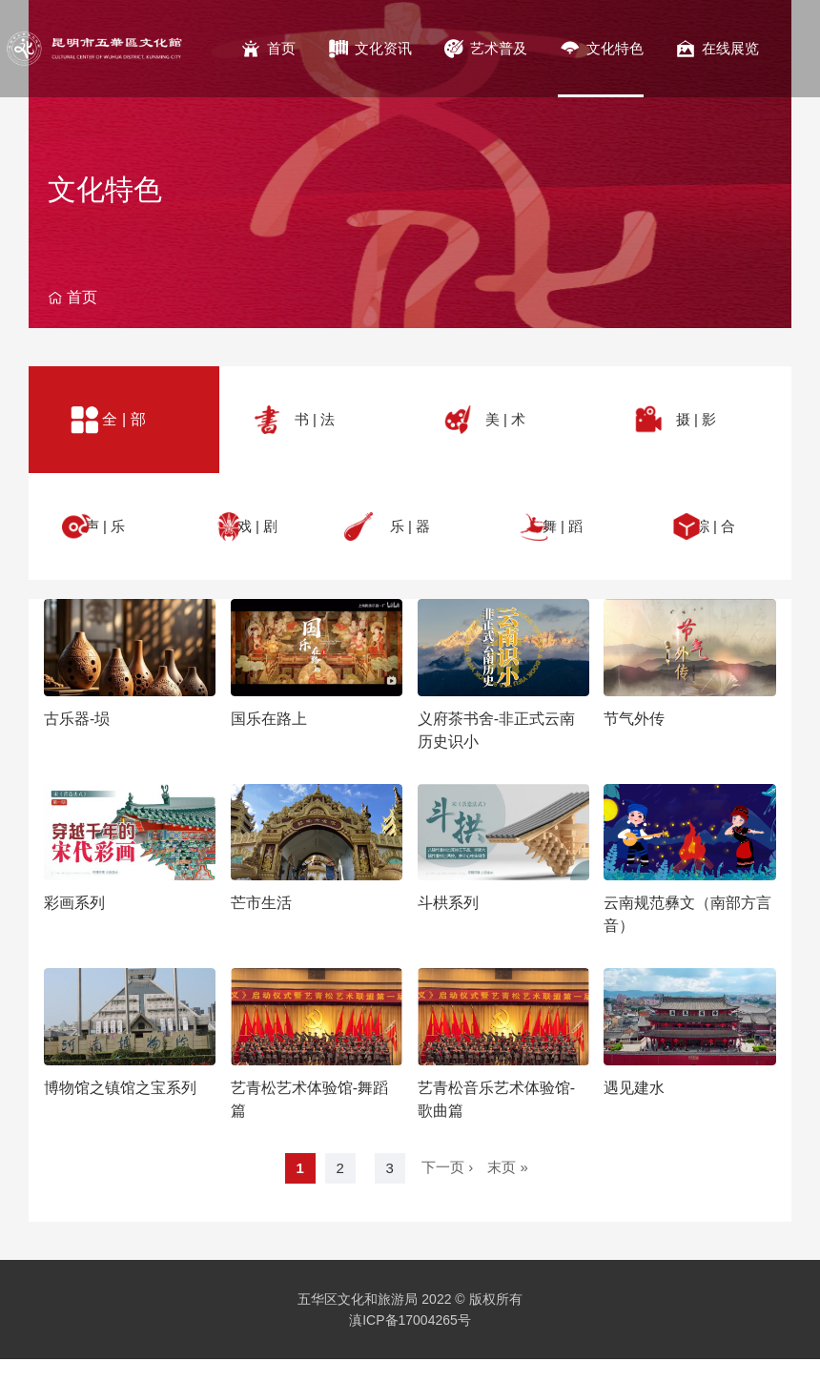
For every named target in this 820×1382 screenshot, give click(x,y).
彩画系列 (74, 903)
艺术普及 (498, 48)
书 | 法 (315, 419)
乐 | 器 (410, 526)
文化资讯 (383, 48)
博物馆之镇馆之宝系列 (120, 1088)
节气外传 (634, 719)
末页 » (507, 1167)
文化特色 (615, 48)
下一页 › (447, 1167)
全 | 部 (123, 419)
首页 (281, 48)
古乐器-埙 (77, 719)
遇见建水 (634, 1088)
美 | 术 (505, 419)
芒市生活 (261, 903)
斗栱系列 (448, 903)
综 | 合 (715, 526)
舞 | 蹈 (563, 526)
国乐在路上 (269, 719)
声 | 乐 (105, 526)
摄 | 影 (696, 419)
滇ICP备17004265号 (410, 1320)
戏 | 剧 (257, 526)
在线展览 (730, 48)
